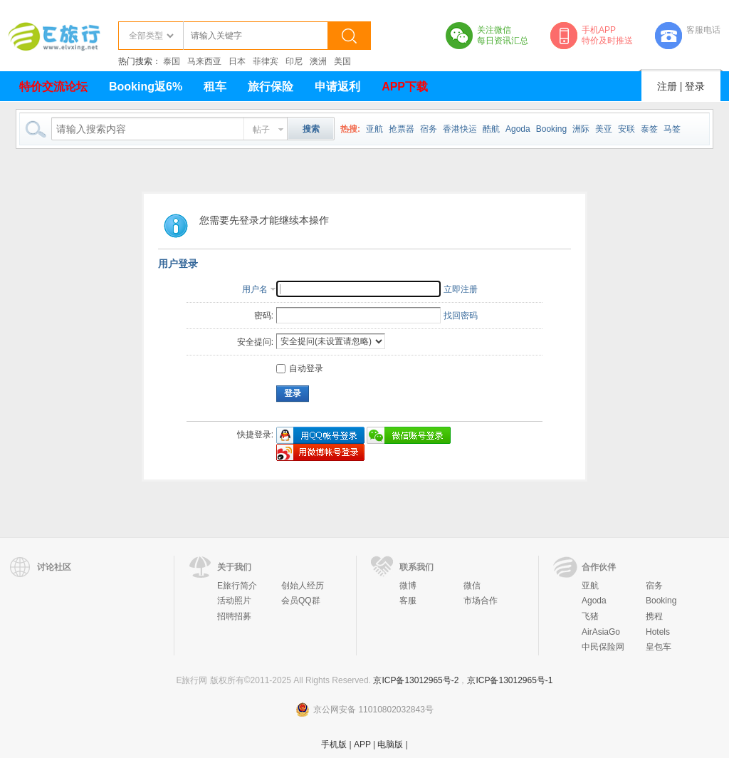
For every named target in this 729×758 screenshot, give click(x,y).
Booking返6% (145, 87)
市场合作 (480, 601)
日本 (237, 61)
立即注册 (461, 289)
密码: (263, 316)
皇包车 (658, 647)
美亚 (603, 129)
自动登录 (299, 368)
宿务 (428, 129)
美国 (342, 61)
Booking (551, 129)
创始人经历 (302, 586)
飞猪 (590, 616)
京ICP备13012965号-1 (509, 680)
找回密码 (461, 316)
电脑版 (390, 744)
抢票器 (401, 129)
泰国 (171, 61)
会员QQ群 (300, 601)
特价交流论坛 (53, 87)
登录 (695, 86)
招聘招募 (234, 616)
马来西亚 (204, 61)
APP (362, 744)
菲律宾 (265, 61)
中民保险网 (603, 647)
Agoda (517, 129)
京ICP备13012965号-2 (415, 680)
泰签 (649, 129)
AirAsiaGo (601, 632)
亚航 (374, 129)
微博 (407, 586)
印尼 (294, 61)
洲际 (580, 129)
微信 (472, 586)
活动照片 (234, 601)
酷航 (491, 129)
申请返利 (337, 87)
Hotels (658, 632)
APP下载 (405, 87)
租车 (215, 87)
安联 (626, 129)
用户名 (255, 289)
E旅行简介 (237, 586)
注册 (667, 86)
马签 (672, 129)
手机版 (334, 744)
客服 (407, 601)
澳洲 (318, 61)
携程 (654, 616)
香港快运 (460, 129)
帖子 (261, 130)
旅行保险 (270, 87)
